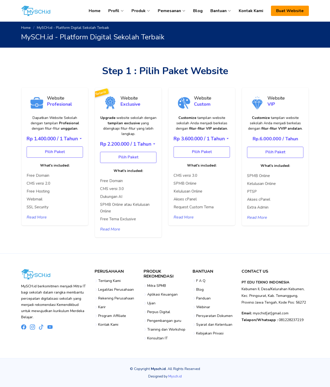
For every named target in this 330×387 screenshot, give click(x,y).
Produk (140, 11)
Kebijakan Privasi (210, 333)
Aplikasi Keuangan (162, 294)
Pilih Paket (55, 155)
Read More (38, 215)
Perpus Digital (158, 312)
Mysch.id (175, 376)
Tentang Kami (109, 281)
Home (95, 11)
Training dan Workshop (166, 329)
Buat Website (290, 11)
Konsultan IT (157, 338)
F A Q (200, 281)
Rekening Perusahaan (116, 298)
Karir (102, 307)
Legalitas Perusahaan (116, 289)
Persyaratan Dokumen (214, 316)
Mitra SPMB (156, 286)
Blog (198, 11)
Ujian (151, 303)
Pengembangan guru (164, 321)
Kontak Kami (251, 11)
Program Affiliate (112, 316)
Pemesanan (171, 11)
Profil (116, 11)
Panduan (203, 298)
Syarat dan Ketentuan (214, 324)
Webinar (203, 307)
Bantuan (220, 11)
